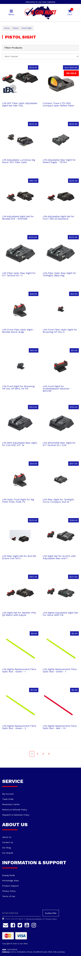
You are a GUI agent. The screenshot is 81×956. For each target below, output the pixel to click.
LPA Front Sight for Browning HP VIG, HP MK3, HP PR (18, 387)
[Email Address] (21, 913)
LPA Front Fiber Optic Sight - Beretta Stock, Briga (18, 330)
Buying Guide (8, 875)
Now (70, 67)
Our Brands (7, 853)
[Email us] (5, 925)
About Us (6, 837)
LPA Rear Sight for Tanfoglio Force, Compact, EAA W (58, 500)
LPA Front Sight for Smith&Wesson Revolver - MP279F (57, 388)
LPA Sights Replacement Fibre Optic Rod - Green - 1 (19, 670)
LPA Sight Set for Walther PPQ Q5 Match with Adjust (19, 613)
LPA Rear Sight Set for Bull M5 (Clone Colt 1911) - (19, 557)
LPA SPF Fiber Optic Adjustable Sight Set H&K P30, (19, 104)
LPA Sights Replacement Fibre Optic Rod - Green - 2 (19, 727)
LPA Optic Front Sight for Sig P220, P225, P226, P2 (18, 500)
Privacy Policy (9, 891)
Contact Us (7, 842)
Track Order (8, 799)
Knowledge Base (10, 880)
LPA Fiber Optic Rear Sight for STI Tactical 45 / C (19, 274)
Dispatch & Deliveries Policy (15, 815)
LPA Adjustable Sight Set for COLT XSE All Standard (58, 217)
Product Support (10, 886)
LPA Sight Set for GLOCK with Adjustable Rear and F (59, 557)
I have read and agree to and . (29, 919)
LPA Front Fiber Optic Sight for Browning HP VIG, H (60, 330)
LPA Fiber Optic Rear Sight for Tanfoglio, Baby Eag (59, 274)
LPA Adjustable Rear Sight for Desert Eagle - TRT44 (59, 161)
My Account (8, 794)
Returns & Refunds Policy (14, 809)
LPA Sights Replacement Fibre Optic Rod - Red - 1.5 (60, 727)
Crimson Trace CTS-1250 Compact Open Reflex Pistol (58, 104)
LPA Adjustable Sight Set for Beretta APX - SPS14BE (18, 217)
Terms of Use (8, 896)
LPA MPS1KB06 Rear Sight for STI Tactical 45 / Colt (59, 444)
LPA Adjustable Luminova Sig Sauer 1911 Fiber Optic (18, 161)
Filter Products (13, 47)
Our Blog (6, 847)
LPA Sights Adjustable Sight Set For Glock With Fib (60, 613)
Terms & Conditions (34, 919)
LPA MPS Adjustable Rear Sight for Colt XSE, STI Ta (19, 444)
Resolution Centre (11, 804)
